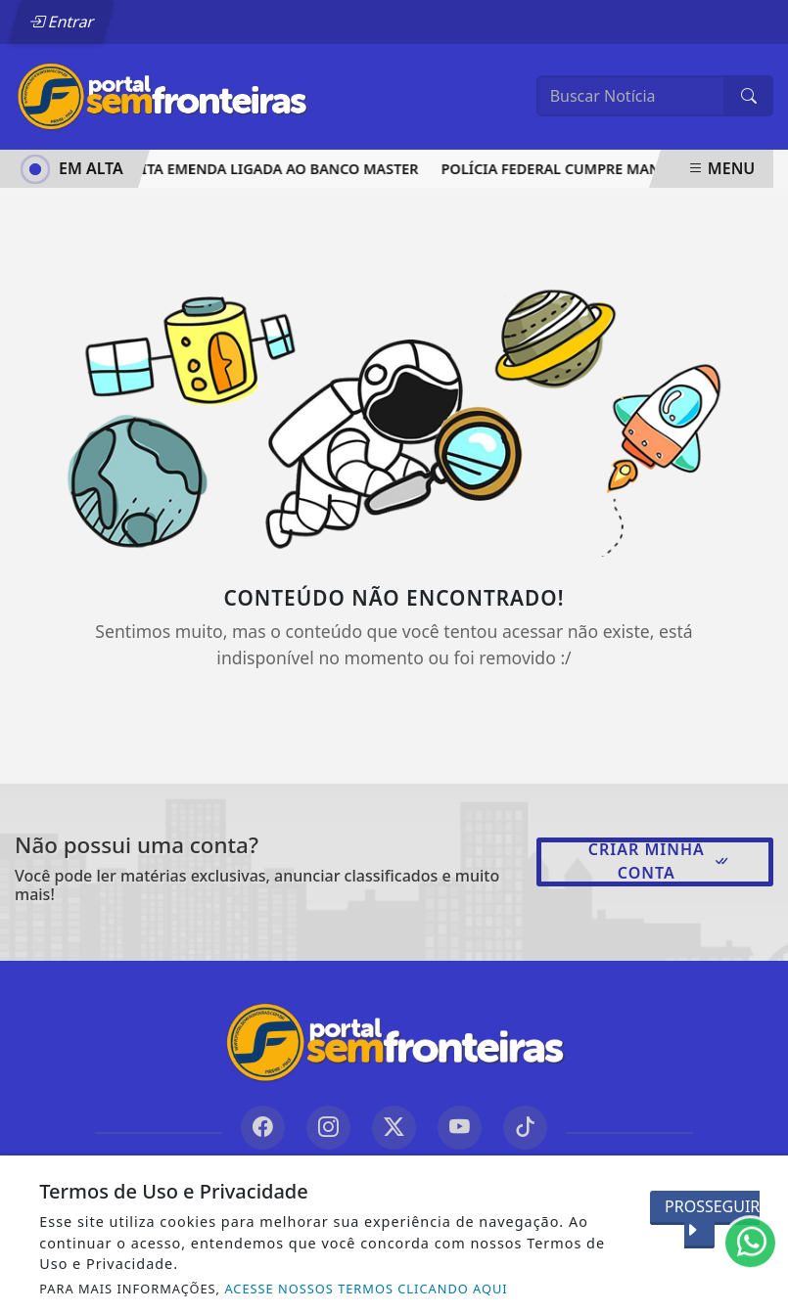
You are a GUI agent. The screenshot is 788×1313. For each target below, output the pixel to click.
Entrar (61, 21)
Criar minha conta (659, 860)
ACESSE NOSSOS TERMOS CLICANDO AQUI (365, 1288)
